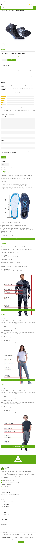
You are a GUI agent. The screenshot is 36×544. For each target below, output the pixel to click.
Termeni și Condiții (5, 514)
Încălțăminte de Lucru (6, 492)
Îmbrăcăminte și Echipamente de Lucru (10, 494)
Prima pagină (4, 10)
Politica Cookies (4, 517)
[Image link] (5, 468)
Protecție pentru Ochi (6, 504)
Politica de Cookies (6, 537)
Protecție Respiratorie (6, 509)
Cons (2, 135)
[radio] (12, 53)
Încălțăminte (11, 10)
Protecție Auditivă (5, 506)
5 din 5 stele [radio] (13, 114)
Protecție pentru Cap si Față (7, 501)
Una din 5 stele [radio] (9, 114)
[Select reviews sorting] (5, 164)
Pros (2, 130)
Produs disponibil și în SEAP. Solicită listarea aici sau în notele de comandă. (18, 78)
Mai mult (14, 541)
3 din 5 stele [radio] (11, 114)
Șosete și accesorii (20, 10)
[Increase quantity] (6, 60)
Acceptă (20, 541)
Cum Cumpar (4, 532)
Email (2, 145)
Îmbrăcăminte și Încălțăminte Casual (9, 497)
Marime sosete (5, 53)
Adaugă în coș (12, 59)
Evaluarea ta (4, 114)
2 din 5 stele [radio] (10, 114)
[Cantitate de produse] (4, 60)
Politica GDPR (4, 519)
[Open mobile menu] (3, 4)
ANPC (2, 526)
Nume (2, 140)
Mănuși (2, 499)
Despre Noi (3, 521)
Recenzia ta (4, 116)
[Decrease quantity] (3, 60)
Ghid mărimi (4, 524)
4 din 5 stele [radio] (12, 114)
